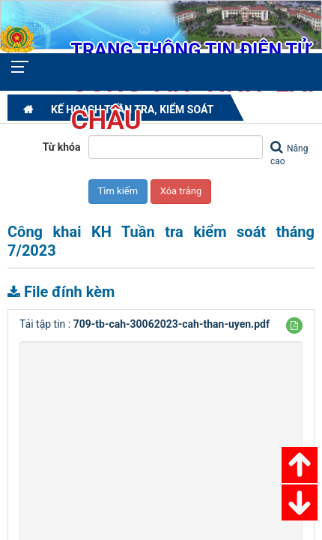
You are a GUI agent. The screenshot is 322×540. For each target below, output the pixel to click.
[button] (294, 325)
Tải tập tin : (144, 324)
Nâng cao (289, 153)
